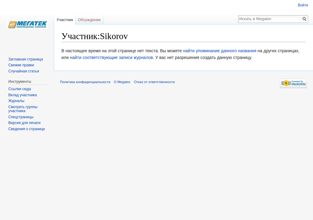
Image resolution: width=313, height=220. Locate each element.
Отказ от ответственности (154, 82)
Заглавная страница (25, 59)
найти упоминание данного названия (219, 50)
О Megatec (122, 82)
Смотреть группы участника (22, 109)
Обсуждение (89, 19)
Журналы (16, 101)
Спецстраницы (20, 117)
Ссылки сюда (19, 89)
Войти (303, 5)
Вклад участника (22, 95)
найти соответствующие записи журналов (111, 57)
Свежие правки (21, 65)
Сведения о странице (26, 129)
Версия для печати (24, 123)
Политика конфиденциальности (85, 82)
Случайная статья (23, 71)
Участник (65, 19)
